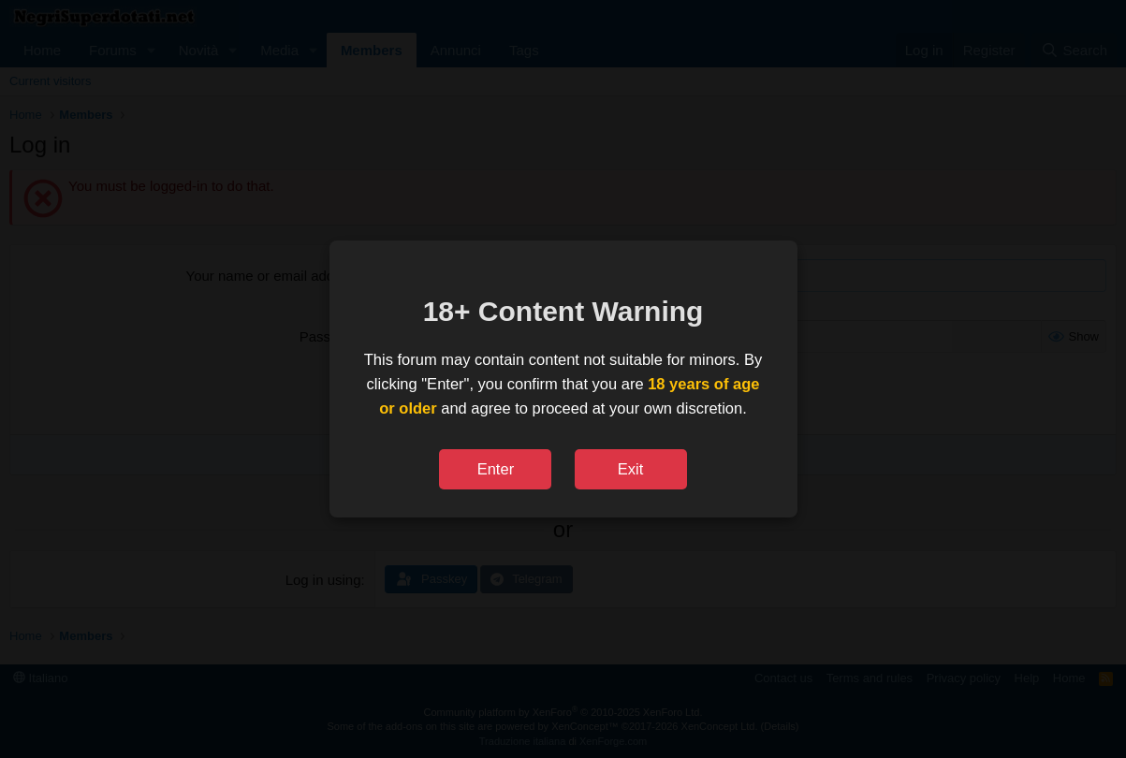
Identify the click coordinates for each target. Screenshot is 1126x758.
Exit (631, 468)
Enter (495, 468)
